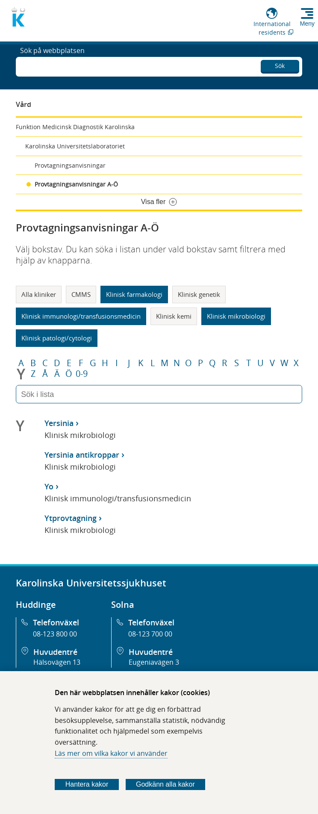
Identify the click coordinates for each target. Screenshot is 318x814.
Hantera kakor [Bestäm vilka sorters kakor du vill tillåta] (87, 784)
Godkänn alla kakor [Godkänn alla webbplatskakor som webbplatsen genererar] (165, 784)
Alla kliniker (38, 294)
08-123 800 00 (55, 634)
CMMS (81, 294)
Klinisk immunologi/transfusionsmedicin (81, 316)
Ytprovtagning (70, 518)
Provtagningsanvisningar (70, 165)
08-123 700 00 (150, 634)
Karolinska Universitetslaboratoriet (75, 146)
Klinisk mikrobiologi (236, 316)
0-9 (82, 374)
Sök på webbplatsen (52, 66)
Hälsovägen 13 (56, 662)
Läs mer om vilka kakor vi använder (111, 753)
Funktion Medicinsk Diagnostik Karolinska (75, 127)
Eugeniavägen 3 (154, 662)
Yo (48, 486)
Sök (280, 64)
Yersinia (59, 423)
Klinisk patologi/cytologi (56, 338)
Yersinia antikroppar (81, 455)
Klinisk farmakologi (134, 294)
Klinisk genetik (199, 294)
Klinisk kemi (173, 316)
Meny (307, 23)
